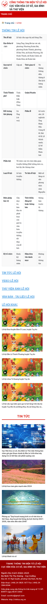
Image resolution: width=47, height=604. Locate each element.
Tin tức (23, 416)
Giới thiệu (6, 20)
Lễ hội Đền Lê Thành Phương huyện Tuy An (18, 354)
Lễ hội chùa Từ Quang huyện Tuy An (16, 379)
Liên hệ (4, 53)
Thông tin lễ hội (9, 40)
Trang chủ (6, 14)
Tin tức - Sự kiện (9, 27)
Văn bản (5, 33)
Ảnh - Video (6, 46)
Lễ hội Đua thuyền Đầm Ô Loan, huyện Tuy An (19, 329)
